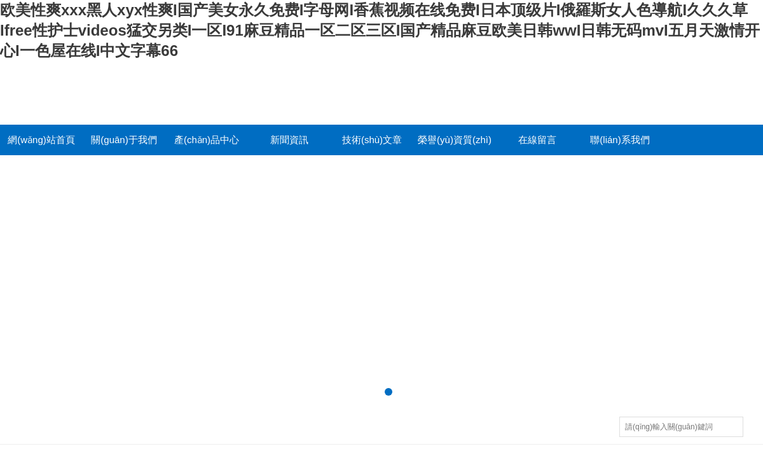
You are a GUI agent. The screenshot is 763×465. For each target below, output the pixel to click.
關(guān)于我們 (123, 139)
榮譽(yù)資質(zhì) (454, 139)
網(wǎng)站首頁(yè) (41, 144)
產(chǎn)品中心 (206, 139)
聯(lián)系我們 (619, 139)
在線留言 (537, 139)
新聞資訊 (289, 139)
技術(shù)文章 (372, 139)
